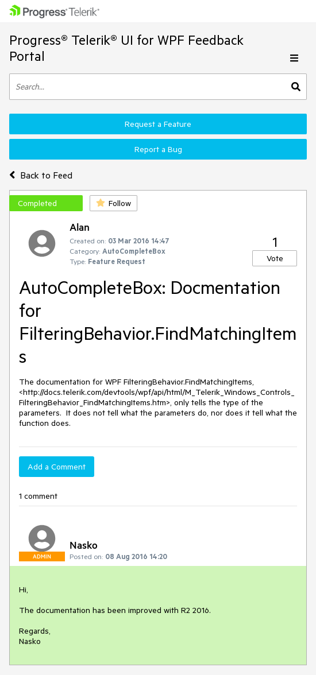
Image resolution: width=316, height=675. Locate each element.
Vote (275, 258)
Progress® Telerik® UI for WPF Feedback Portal (126, 48)
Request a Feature (158, 124)
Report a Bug (158, 149)
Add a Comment (57, 466)
